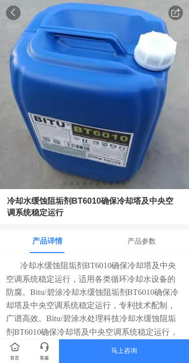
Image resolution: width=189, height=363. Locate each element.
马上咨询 (124, 350)
